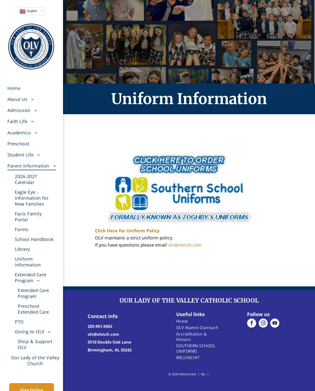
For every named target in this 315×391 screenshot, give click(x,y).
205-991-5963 (100, 326)
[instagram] (263, 324)
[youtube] (274, 324)
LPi (207, 374)
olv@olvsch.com (185, 245)
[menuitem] (35, 88)
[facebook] (251, 324)
